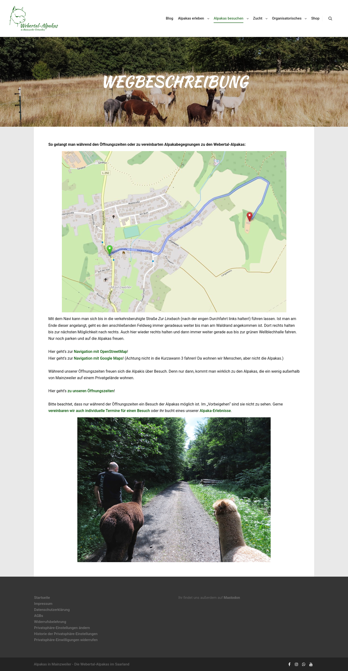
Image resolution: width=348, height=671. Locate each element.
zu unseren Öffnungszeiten (90, 391)
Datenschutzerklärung (52, 610)
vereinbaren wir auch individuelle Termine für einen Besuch (99, 410)
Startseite (42, 597)
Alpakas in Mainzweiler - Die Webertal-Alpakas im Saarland (81, 664)
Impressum (43, 603)
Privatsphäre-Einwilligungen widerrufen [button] (66, 640)
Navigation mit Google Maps (98, 358)
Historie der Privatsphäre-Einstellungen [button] (66, 634)
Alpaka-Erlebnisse (215, 410)
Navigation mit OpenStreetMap (100, 351)
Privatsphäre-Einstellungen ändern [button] (62, 628)
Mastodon (232, 597)
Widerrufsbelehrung (50, 622)
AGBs (38, 616)
